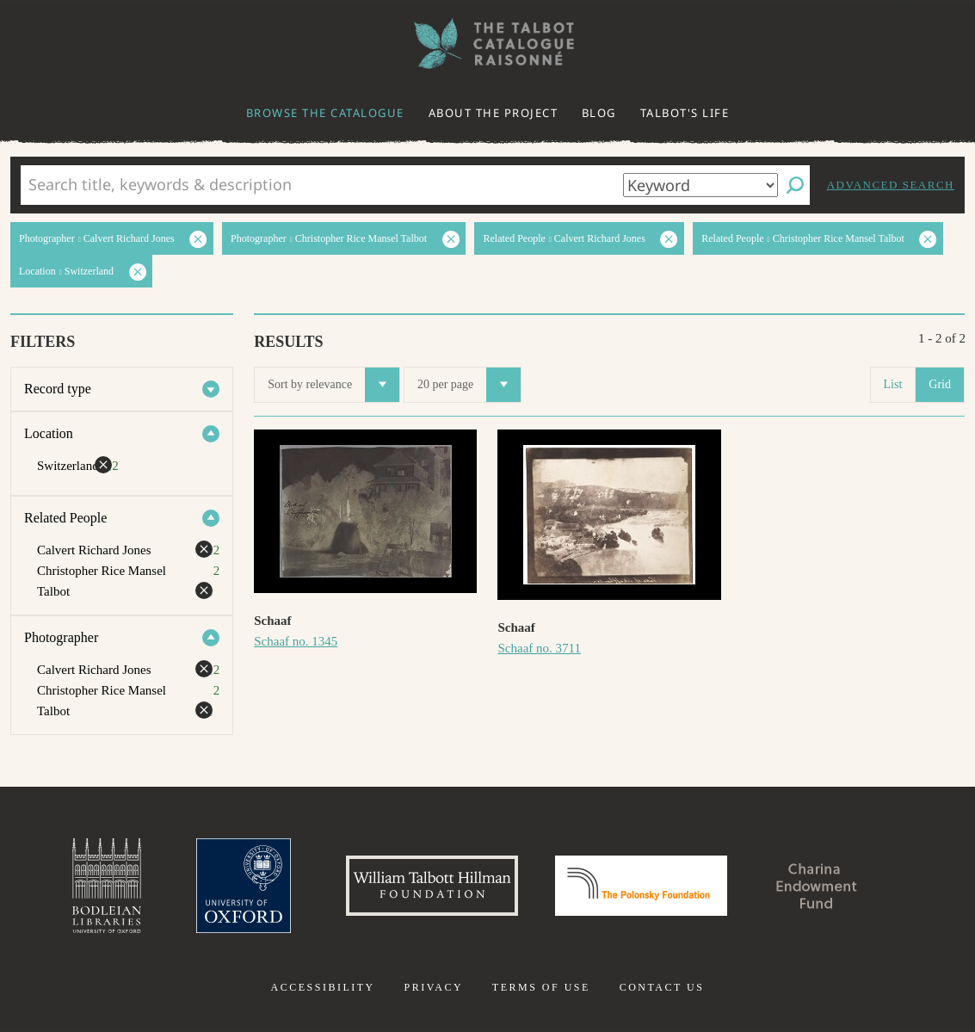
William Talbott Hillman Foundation (432, 886)
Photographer (61, 637)
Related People (65, 517)
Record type (57, 388)
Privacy (433, 987)
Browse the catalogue (325, 113)
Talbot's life (685, 113)
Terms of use (541, 987)
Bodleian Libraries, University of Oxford (106, 885)
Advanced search (890, 184)
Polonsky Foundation (641, 886)
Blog (599, 113)
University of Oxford (243, 885)
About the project (493, 113)
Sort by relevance (333, 385)
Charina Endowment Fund (817, 886)
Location (48, 433)
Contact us (662, 987)
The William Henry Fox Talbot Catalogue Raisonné (488, 43)
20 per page (469, 385)
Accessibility (323, 987)
